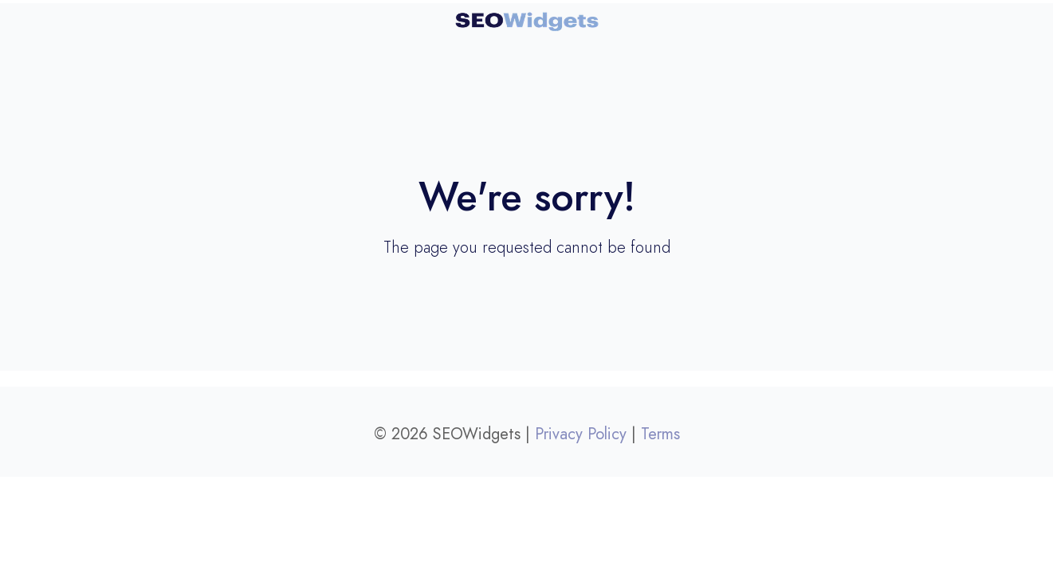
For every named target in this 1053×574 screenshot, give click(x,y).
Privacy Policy (581, 434)
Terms (660, 434)
